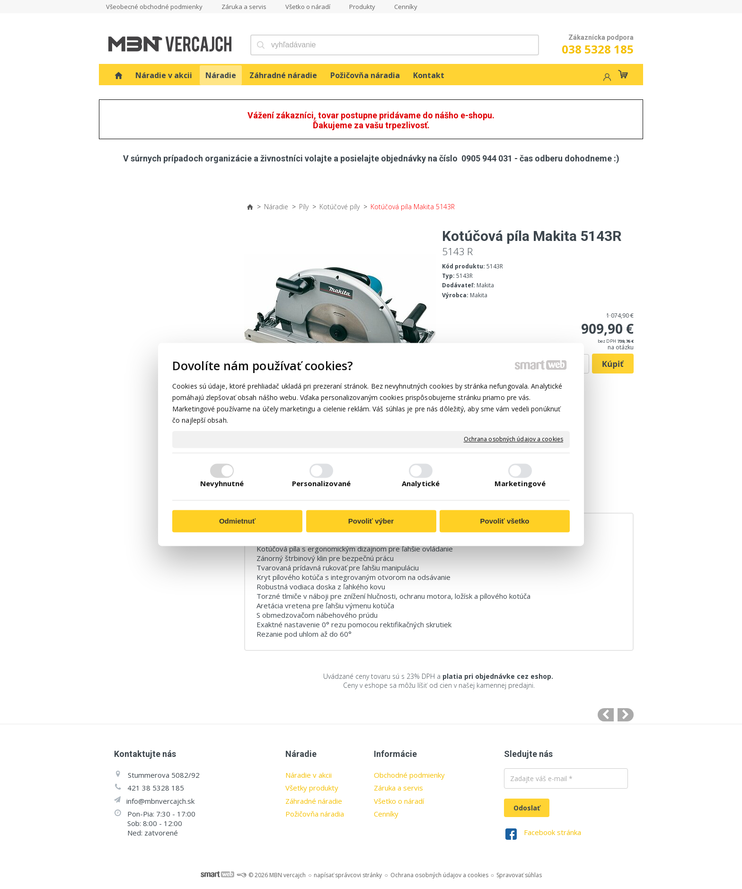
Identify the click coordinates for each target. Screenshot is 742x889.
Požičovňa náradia (314, 813)
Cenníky (386, 813)
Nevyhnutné (222, 484)
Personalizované (321, 484)
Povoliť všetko (505, 521)
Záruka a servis (398, 787)
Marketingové (520, 484)
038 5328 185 (598, 49)
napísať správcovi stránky (348, 875)
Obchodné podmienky (409, 775)
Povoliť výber (371, 521)
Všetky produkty (311, 787)
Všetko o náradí (399, 801)
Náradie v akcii (308, 775)
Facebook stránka (552, 832)
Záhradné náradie (313, 801)
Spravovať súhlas (519, 875)
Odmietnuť (237, 521)
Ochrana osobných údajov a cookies (513, 439)
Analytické (421, 484)
